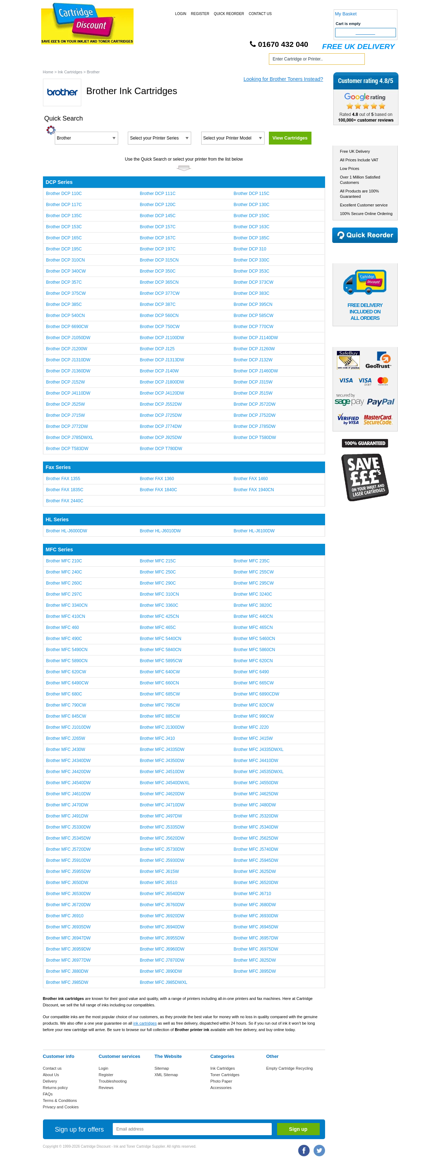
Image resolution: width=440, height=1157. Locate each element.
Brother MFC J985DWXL (163, 982)
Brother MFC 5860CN (254, 649)
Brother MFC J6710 (252, 893)
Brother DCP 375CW (66, 293)
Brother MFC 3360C (159, 605)
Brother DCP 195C (64, 249)
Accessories (221, 1087)
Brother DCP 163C (251, 226)
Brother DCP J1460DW (255, 371)
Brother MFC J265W (65, 738)
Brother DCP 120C (157, 204)
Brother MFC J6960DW (162, 949)
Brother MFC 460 (62, 627)
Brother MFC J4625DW (255, 793)
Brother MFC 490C (64, 638)
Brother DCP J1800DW (162, 382)
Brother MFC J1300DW (162, 727)
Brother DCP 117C (64, 204)
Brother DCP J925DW (161, 437)
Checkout (365, 32)
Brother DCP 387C (157, 304)
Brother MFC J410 (157, 738)
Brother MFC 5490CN (67, 649)
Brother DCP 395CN (252, 304)
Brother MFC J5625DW (255, 838)
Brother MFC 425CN (159, 616)
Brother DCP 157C (157, 226)
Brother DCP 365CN (159, 282)
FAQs (48, 1094)
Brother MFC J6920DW (162, 915)
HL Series (57, 519)
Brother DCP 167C (157, 237)
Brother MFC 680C (64, 694)
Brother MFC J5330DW (68, 827)
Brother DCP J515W (252, 393)
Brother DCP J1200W (66, 348)
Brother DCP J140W (159, 371)
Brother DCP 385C (64, 304)
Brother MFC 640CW (160, 671)
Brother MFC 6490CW (67, 682)
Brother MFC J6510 (158, 882)
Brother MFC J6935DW (68, 926)
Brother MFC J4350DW (162, 760)
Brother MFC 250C (158, 572)
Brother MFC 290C (158, 583)
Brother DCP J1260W (254, 348)
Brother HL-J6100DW (254, 530)
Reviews (106, 1087)
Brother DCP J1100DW (162, 337)
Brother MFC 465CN (252, 627)
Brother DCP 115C (251, 193)
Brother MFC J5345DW (68, 838)
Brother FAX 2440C (64, 500)
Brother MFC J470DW (67, 804)
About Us (51, 1075)
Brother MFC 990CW (253, 716)
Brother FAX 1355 (63, 478)
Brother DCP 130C (251, 204)
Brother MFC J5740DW (255, 849)
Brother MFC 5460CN (254, 638)
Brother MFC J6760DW (162, 904)
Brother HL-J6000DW (66, 530)
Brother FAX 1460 (250, 478)
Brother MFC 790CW (66, 705)
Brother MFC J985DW (67, 982)
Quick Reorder (229, 14)
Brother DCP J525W (65, 404)
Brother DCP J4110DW (68, 393)
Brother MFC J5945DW (255, 860)
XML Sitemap (166, 1075)
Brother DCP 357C (64, 282)
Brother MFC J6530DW (68, 893)
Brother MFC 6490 (251, 671)
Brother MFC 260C (64, 583)
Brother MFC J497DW (161, 816)
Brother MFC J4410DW (255, 760)
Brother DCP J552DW (161, 404)
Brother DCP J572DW (254, 404)
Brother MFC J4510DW (162, 771)
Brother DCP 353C (251, 271)
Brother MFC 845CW (66, 716)
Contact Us (260, 14)
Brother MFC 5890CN (67, 660)
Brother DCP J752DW (254, 415)
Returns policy (55, 1087)
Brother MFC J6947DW (68, 938)
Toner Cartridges (151, 60)
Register (200, 14)
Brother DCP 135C (64, 215)
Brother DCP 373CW (253, 282)
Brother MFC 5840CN (160, 649)
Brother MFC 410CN (65, 616)
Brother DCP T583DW (67, 448)
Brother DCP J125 (157, 348)
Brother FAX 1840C (158, 489)
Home (56, 60)
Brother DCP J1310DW (68, 359)
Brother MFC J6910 (65, 915)
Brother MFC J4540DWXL (164, 782)
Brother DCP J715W (65, 415)
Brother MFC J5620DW (162, 838)
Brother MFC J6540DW (162, 893)
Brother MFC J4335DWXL (258, 749)
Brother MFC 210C (64, 560)
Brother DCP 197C (157, 249)
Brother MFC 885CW (160, 716)
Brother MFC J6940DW (162, 926)
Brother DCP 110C (64, 193)
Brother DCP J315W (252, 382)
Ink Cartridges (97, 60)
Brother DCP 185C (251, 237)
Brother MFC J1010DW (68, 727)
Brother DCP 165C (64, 237)
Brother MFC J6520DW (255, 882)
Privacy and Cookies (61, 1107)
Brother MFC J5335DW (162, 827)
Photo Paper (221, 1081)
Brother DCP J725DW (161, 415)
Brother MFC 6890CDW (256, 694)
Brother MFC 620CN (252, 660)
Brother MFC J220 (251, 727)
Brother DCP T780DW (161, 448)
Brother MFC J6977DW (68, 960)
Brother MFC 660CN (159, 682)
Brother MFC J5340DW (255, 827)
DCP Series (59, 182)
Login (180, 14)
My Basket (346, 13)
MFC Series (59, 549)
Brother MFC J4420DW (68, 771)
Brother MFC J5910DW (68, 860)
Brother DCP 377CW (159, 293)
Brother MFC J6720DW (68, 904)
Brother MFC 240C (64, 572)
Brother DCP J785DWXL (69, 437)
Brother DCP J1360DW (68, 371)
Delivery (50, 1081)
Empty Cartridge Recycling (289, 1068)
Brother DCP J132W (252, 359)
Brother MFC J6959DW (68, 949)
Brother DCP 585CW (253, 315)
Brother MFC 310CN (159, 594)
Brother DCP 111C (157, 193)
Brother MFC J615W (159, 871)
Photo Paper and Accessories (221, 60)
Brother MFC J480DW (254, 804)
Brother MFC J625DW (254, 871)
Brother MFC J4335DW (162, 749)
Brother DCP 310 (249, 249)
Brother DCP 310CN (65, 260)
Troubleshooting (113, 1081)
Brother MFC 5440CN (160, 638)
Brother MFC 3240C (252, 594)
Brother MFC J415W (252, 738)
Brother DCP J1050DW (68, 337)
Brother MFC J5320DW (255, 816)
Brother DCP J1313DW (162, 359)
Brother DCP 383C (251, 293)
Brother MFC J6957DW (255, 938)
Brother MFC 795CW (160, 705)
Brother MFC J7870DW (162, 960)
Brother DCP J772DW (67, 426)
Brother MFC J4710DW (162, 804)
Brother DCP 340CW (66, 271)
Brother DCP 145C (157, 215)
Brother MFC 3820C (252, 605)
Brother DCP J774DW (161, 426)
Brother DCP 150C (251, 215)
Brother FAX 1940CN (253, 489)
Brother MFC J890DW (161, 971)
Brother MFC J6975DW (255, 949)
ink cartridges (144, 1023)
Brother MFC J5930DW (162, 860)
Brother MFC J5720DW (68, 849)
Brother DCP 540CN (65, 315)
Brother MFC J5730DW (162, 849)
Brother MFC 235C (251, 560)
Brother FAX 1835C (64, 489)
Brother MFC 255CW (253, 572)
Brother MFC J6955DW (162, 938)
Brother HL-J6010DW (160, 530)
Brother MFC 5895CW (161, 660)
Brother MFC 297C (64, 594)
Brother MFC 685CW (160, 694)
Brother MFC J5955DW (68, 871)
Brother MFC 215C (158, 560)
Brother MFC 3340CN (67, 605)
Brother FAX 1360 (157, 478)
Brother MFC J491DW (67, 816)
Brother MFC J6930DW (255, 915)
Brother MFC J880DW (67, 971)
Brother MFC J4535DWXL (258, 771)
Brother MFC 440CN (252, 616)
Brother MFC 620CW (66, 671)
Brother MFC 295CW (253, 583)
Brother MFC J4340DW (68, 760)
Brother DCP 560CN (159, 315)
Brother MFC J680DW (254, 904)
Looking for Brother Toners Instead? (283, 79)
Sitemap (162, 1068)
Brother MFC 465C (158, 627)
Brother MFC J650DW (67, 882)
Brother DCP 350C (157, 271)
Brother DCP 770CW (253, 326)
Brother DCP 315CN (159, 260)
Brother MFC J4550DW (255, 782)
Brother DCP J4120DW (162, 393)
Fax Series (58, 467)
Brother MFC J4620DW (162, 793)
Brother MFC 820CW (253, 705)
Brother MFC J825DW (254, 960)
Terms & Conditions (60, 1100)
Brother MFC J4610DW (68, 793)
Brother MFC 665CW (253, 682)
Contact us (52, 1068)
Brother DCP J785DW (254, 426)
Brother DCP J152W (65, 382)
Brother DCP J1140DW (255, 337)
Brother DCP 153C (64, 226)
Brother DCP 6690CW (67, 326)
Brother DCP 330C (251, 260)
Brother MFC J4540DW (68, 782)
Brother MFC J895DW (254, 971)
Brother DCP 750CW (159, 326)
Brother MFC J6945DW (255, 926)
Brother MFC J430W (65, 749)
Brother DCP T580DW (254, 437)
